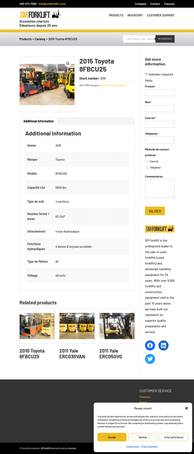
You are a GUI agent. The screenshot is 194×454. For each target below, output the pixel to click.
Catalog (40, 39)
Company (140, 3)
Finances (144, 397)
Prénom (150, 86)
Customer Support (161, 15)
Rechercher (165, 38)
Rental (143, 402)
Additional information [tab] (38, 121)
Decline (143, 437)
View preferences (174, 437)
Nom (148, 102)
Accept (112, 437)
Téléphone (152, 134)
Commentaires (154, 176)
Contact (155, 3)
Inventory (135, 15)
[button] (186, 408)
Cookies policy (132, 446)
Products (116, 15)
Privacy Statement (149, 446)
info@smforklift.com (52, 3)
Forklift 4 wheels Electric (113, 85)
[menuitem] (169, 4)
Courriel (150, 118)
